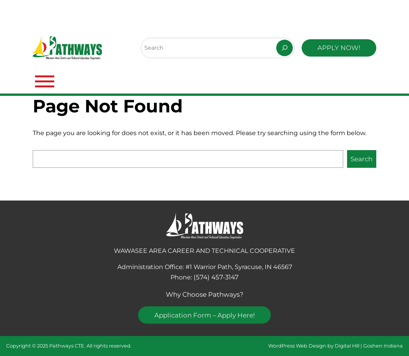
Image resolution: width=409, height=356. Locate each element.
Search (361, 159)
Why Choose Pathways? (205, 294)
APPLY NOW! (338, 48)
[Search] (284, 48)
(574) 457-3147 (216, 277)
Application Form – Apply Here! (204, 315)
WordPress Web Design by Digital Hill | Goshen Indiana (335, 346)
